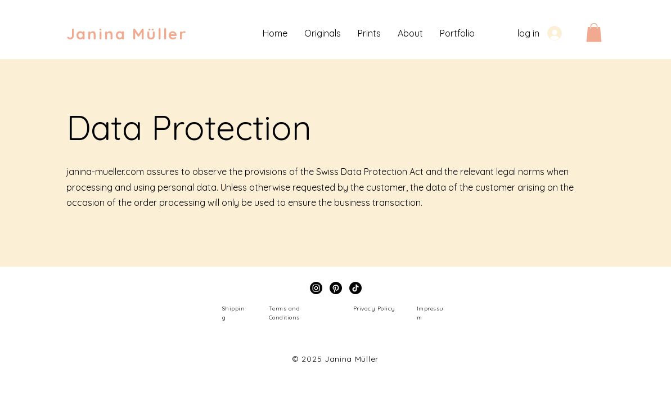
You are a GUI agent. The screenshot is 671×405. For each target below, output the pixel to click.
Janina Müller (127, 33)
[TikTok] (355, 288)
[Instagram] (316, 288)
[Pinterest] (336, 288)
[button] (594, 32)
